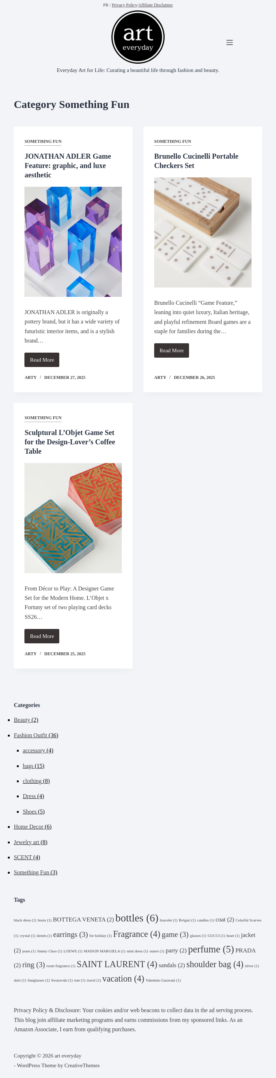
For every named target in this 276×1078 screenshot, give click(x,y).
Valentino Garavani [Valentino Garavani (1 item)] (163, 980)
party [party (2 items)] (176, 950)
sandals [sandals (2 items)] (171, 965)
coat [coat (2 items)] (225, 919)
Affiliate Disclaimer (155, 5)
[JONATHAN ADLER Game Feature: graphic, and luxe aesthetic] (73, 242)
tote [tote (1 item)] (79, 980)
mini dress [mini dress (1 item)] (137, 951)
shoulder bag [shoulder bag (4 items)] (215, 964)
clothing (32, 781)
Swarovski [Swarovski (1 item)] (62, 980)
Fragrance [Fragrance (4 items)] (136, 934)
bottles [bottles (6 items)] (136, 918)
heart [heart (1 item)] (232, 936)
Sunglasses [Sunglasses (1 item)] (38, 980)
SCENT (23, 857)
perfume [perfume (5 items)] (211, 949)
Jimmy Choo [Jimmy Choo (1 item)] (49, 951)
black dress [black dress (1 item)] (25, 920)
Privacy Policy (124, 5)
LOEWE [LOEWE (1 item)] (73, 951)
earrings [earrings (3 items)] (70, 934)
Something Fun (42, 141)
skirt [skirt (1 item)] (20, 980)
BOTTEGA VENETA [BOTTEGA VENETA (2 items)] (83, 919)
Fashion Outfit (30, 735)
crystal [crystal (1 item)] (28, 936)
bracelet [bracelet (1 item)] (169, 920)
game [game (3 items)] (175, 934)
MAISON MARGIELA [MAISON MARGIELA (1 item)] (104, 951)
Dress (29, 796)
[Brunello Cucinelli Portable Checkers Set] (203, 232)
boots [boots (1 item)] (44, 920)
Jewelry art (26, 842)
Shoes (29, 811)
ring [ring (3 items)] (33, 964)
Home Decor (28, 827)
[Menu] (229, 42)
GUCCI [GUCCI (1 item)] (216, 936)
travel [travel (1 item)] (94, 980)
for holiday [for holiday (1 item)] (100, 936)
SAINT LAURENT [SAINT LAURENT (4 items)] (117, 964)
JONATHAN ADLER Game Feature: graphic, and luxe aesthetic (67, 165)
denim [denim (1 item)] (44, 936)
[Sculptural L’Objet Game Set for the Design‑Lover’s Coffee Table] (73, 518)
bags (28, 766)
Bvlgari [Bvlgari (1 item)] (187, 920)
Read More (44, 362)
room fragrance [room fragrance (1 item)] (60, 966)
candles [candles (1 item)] (205, 920)
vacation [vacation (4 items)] (123, 978)
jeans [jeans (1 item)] (29, 951)
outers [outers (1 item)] (157, 951)
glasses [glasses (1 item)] (198, 936)
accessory (34, 750)
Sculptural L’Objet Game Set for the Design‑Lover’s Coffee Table (69, 442)
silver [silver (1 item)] (252, 966)
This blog (25, 1020)
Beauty (22, 720)
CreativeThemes (82, 1065)
